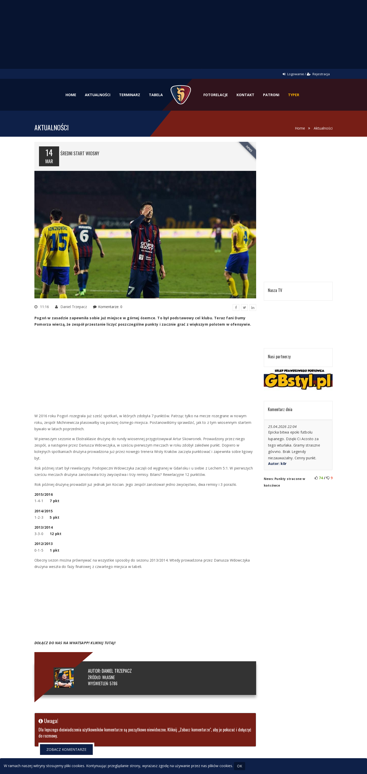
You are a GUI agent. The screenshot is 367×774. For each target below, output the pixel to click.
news (249, 148)
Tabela (156, 94)
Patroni (271, 94)
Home (70, 94)
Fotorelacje (215, 94)
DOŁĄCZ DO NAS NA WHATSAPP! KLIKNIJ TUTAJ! (74, 642)
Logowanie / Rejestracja (306, 74)
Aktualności (97, 94)
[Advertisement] (183, 38)
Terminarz (129, 94)
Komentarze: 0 (110, 306)
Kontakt (245, 94)
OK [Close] (239, 766)
